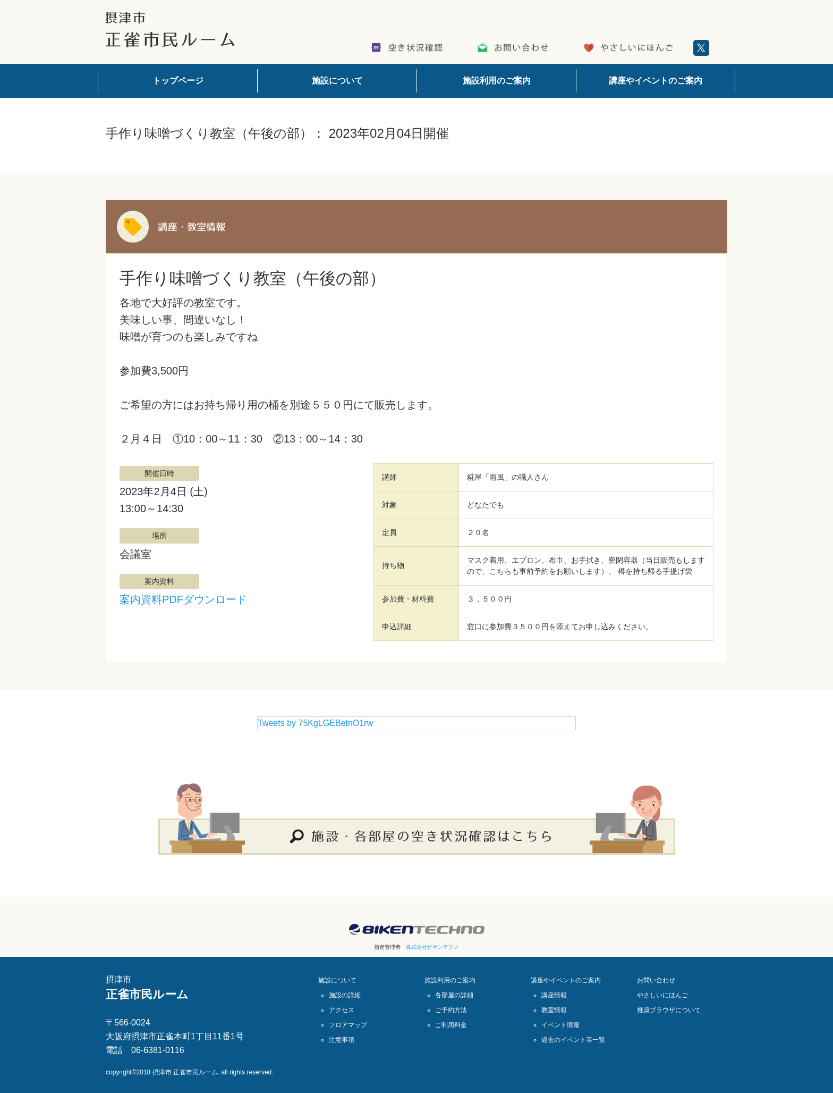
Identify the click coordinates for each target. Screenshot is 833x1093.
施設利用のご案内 (497, 80)
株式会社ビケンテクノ (432, 947)
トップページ (177, 80)
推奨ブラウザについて (669, 1010)
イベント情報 (560, 1025)
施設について (337, 80)
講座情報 (554, 995)
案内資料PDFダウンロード (183, 599)
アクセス (341, 1010)
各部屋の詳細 (454, 995)
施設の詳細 (345, 995)
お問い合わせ (656, 980)
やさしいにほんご (662, 995)
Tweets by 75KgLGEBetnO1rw (315, 723)
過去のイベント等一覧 (573, 1040)
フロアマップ (348, 1025)
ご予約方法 (451, 1010)
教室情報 (554, 1010)
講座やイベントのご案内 (655, 80)
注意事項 (341, 1040)
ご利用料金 (451, 1025)
